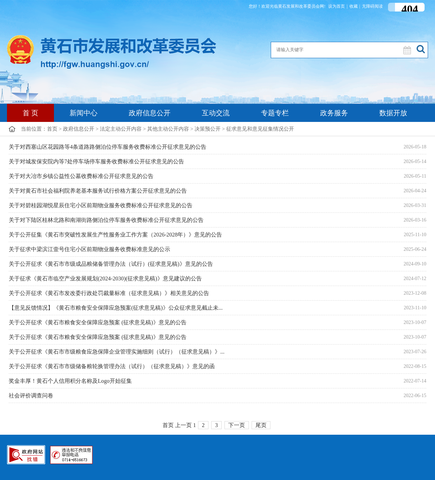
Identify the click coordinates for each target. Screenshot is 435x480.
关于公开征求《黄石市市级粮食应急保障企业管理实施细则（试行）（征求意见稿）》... (116, 352)
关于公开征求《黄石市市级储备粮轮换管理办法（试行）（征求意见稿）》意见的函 (112, 366)
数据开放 (393, 113)
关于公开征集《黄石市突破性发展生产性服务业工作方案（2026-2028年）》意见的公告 (115, 235)
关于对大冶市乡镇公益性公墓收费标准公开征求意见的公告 (81, 176)
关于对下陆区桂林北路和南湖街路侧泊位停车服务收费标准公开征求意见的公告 (106, 220)
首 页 (30, 113)
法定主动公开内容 (121, 129)
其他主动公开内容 (168, 129)
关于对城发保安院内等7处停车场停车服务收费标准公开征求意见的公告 (96, 161)
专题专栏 (275, 113)
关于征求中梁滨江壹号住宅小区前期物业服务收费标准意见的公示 (89, 249)
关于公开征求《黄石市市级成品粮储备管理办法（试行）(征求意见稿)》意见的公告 (111, 264)
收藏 (353, 6)
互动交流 (216, 113)
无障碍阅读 (372, 6)
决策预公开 (208, 129)
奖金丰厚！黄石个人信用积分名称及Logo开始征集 (70, 381)
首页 (52, 129)
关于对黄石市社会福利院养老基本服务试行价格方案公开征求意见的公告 (98, 191)
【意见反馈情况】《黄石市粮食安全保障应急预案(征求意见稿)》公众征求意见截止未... (116, 308)
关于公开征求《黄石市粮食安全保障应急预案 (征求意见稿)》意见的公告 (98, 322)
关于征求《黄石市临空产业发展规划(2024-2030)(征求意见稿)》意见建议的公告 (105, 278)
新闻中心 (83, 113)
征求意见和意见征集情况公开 (260, 129)
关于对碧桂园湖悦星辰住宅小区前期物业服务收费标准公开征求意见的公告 (100, 205)
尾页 (261, 425)
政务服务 (334, 113)
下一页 (236, 425)
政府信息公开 (150, 113)
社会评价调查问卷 (31, 395)
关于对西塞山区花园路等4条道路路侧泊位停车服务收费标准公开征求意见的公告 (107, 147)
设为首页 (336, 6)
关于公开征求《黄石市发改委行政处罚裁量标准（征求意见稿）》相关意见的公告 (109, 293)
